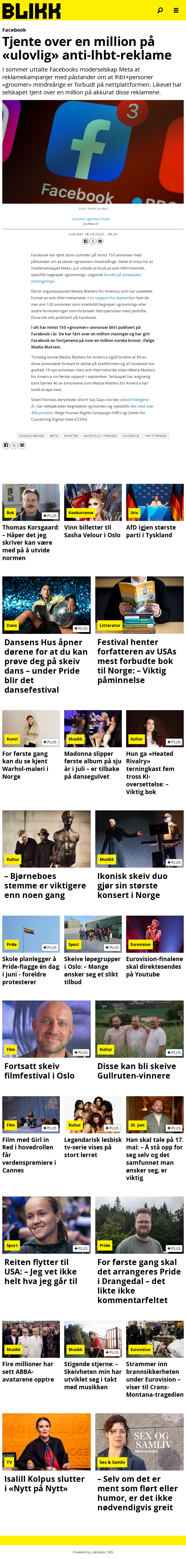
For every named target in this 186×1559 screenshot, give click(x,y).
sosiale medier (31, 436)
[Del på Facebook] (85, 241)
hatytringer (156, 436)
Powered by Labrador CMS (93, 1552)
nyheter (71, 436)
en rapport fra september (112, 297)
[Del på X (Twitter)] (92, 241)
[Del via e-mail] (100, 241)
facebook (131, 436)
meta (54, 436)
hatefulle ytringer (100, 436)
